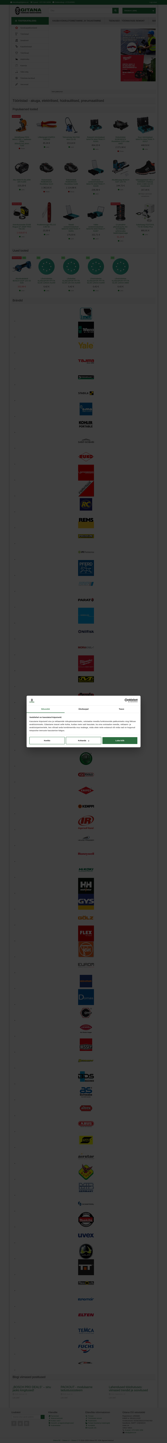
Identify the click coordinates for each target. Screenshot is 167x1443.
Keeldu (47, 740)
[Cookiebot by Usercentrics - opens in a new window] (126, 701)
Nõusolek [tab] (45, 709)
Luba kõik (119, 740)
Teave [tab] (121, 709)
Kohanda (83, 740)
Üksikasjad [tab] (83, 709)
